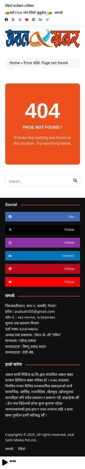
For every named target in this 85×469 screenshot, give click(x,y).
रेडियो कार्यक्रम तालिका (19, 5)
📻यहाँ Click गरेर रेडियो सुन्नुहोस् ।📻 (29, 12)
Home (15, 62)
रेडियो (21, 449)
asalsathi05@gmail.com (35, 311)
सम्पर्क (59, 12)
